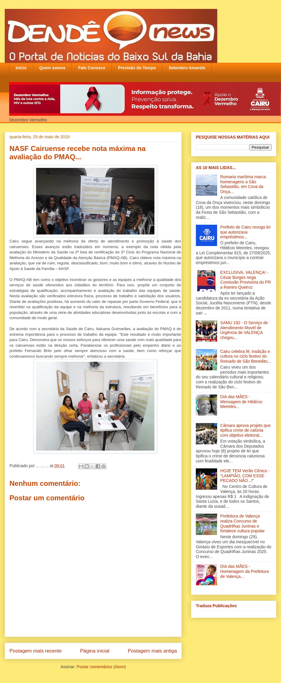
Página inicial (94, 651)
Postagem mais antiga (152, 651)
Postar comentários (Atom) (101, 666)
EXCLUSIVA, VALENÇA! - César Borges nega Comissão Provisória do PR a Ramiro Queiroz (245, 280)
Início (21, 67)
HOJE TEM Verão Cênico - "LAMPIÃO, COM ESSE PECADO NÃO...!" (245, 475)
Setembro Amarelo (187, 67)
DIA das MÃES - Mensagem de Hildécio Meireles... (241, 401)
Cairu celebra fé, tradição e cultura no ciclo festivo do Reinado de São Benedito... (245, 356)
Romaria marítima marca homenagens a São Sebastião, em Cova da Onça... (243, 184)
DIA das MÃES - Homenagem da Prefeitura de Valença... (244, 571)
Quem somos (52, 67)
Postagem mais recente (35, 651)
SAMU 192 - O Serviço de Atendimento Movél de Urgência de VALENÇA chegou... (244, 330)
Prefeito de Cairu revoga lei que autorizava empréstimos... (245, 232)
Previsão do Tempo (137, 67)
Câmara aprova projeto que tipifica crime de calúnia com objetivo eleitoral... (245, 430)
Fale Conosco (91, 67)
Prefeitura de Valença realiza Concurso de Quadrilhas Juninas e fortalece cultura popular (242, 523)
